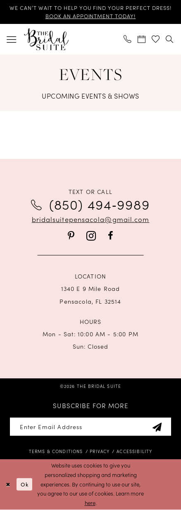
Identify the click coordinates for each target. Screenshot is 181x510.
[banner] (46, 39)
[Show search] (170, 39)
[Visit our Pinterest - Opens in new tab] (71, 236)
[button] (11, 39)
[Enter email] (90, 427)
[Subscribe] (157, 427)
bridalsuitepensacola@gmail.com (91, 219)
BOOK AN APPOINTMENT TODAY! (90, 15)
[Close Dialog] (8, 484)
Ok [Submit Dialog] (25, 484)
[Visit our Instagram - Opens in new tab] (91, 236)
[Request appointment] (142, 39)
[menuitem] (11, 39)
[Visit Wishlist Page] (156, 39)
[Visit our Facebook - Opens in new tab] (110, 236)
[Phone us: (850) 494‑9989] (128, 39)
